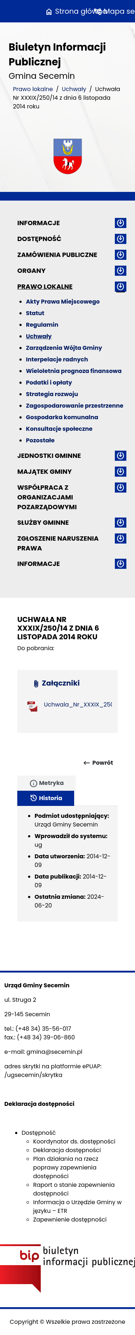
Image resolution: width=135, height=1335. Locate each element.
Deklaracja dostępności (67, 1150)
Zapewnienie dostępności (70, 1219)
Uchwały (74, 89)
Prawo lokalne (33, 89)
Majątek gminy (44, 471)
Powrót (97, 763)
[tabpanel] (67, 864)
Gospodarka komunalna (62, 417)
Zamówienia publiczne (57, 254)
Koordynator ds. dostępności (74, 1141)
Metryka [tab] (46, 783)
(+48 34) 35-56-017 (43, 1029)
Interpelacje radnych (57, 359)
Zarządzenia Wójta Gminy (64, 348)
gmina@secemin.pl (54, 1052)
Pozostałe (40, 440)
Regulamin (42, 325)
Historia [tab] (45, 798)
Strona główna (76, 11)
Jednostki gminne (49, 455)
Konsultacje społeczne (59, 429)
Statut (35, 313)
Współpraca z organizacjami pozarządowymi (47, 497)
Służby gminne (43, 522)
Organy (31, 270)
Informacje (38, 222)
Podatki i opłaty (49, 382)
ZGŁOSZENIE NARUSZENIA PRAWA (58, 543)
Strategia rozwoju (52, 394)
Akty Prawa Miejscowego (63, 301)
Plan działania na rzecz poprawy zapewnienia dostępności (65, 1167)
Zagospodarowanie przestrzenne (74, 406)
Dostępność (39, 238)
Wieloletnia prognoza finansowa (74, 371)
